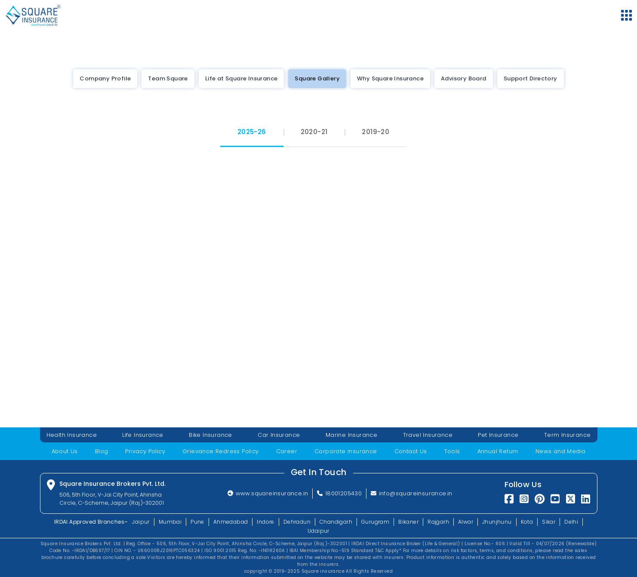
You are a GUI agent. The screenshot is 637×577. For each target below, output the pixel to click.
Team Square (168, 78)
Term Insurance (567, 435)
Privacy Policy (145, 451)
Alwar (465, 521)
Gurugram (375, 521)
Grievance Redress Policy (220, 451)
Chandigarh (336, 521)
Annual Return (497, 451)
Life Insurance (142, 435)
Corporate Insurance (345, 451)
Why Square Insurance (390, 78)
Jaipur (140, 521)
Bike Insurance (210, 435)
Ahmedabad (230, 521)
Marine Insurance (351, 435)
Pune (197, 521)
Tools (452, 451)
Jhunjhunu (497, 521)
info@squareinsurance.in (411, 493)
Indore (265, 521)
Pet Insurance (498, 435)
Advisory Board (463, 78)
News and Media (560, 451)
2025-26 (251, 131)
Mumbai (170, 521)
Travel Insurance (427, 435)
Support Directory (530, 78)
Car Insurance (279, 435)
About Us (65, 451)
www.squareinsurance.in (268, 493)
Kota (527, 521)
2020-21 (314, 131)
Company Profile (105, 78)
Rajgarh (438, 521)
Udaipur (318, 530)
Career (286, 451)
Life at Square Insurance (241, 78)
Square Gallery (317, 78)
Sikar (548, 521)
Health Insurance (71, 435)
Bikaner (408, 521)
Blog (101, 451)
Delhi (571, 521)
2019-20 (375, 131)
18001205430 (339, 493)
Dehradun (297, 521)
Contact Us (410, 451)
